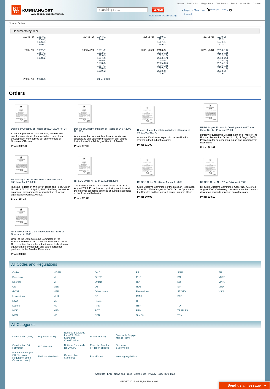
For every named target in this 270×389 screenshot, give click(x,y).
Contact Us (140, 374)
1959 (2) (161, 44)
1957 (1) (161, 42)
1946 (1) (101, 39)
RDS (138, 286)
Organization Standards (71, 356)
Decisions (17, 277)
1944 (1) (101, 36)
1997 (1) (101, 65)
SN (179, 277)
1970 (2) (221, 36)
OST (97, 286)
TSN (179, 315)
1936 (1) (41, 42)
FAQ (109, 374)
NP (55, 315)
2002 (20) (162, 55)
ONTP (98, 277)
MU (55, 301)
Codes (15, 272)
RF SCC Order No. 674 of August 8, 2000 (159, 182)
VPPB (222, 282)
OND (97, 272)
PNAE (98, 301)
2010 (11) (222, 50)
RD (138, 282)
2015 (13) (222, 63)
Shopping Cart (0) (219, 9)
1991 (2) (101, 50)
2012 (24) (222, 55)
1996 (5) (101, 63)
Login (186, 10)
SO (179, 282)
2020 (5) (41, 79)
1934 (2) (41, 39)
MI (55, 277)
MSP (56, 291)
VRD (221, 286)
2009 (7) (161, 73)
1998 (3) (101, 68)
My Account (199, 10)
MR (55, 282)
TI (178, 301)
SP (179, 286)
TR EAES (182, 310)
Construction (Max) (22, 336)
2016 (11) (222, 65)
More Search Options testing (162, 15)
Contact (257, 3)
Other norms (101, 291)
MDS (15, 315)
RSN (138, 305)
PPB (97, 315)
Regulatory (207, 3)
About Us (245, 3)
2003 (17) (162, 58)
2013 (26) (222, 58)
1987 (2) (41, 55)
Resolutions (142, 291)
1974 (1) (221, 42)
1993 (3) (101, 55)
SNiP (180, 272)
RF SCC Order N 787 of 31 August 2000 (96, 180)
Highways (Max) (47, 336)
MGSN (57, 272)
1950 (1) (161, 36)
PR (138, 272)
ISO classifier (45, 346)
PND (97, 305)
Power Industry (98, 336)
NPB (56, 310)
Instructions (18, 296)
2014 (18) (222, 60)
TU (220, 272)
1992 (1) (101, 52)
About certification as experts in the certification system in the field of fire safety (162, 138)
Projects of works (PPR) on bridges (99, 346)
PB (96, 296)
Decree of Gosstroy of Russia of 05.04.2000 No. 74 (39, 128)
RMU (139, 296)
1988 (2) (41, 58)
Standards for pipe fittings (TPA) (126, 336)
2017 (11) (222, 68)
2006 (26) (162, 65)
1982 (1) (41, 50)
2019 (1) (221, 73)
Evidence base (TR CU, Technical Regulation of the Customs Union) (22, 356)
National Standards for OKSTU (74, 346)
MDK (15, 310)
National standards (48, 356)
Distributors (222, 3)
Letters (16, 305)
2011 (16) (222, 52)
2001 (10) (162, 52)
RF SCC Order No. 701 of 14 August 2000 (223, 182)
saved (188, 14)
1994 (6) (101, 58)
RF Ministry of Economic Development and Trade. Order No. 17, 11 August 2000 (227, 128)
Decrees (16, 282)
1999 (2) (101, 71)
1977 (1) (221, 44)
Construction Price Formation (22, 346)
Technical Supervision (122, 346)
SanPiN (140, 315)
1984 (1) (41, 52)
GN (14, 286)
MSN (56, 286)
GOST (15, 291)
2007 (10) (162, 68)
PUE (138, 277)
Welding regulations (127, 356)
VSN (221, 291)
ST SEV (181, 291)
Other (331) (103, 79)
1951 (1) (161, 39)
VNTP (222, 277)
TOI (179, 305)
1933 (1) (41, 36)
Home (180, 3)
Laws (15, 301)
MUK (56, 296)
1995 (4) (101, 60)
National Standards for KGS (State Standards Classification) (74, 336)
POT (97, 310)
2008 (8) (161, 71)
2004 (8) (161, 60)
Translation (192, 3)
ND (55, 305)
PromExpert (96, 356)
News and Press (123, 374)
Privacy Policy (155, 374)
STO (179, 296)
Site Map (170, 374)
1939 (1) (41, 44)
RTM (138, 310)
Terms (234, 3)
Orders (98, 282)
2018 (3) (221, 71)
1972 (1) (221, 39)
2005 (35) (162, 63)
